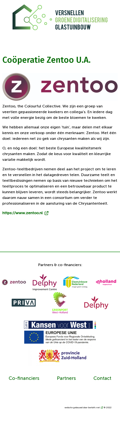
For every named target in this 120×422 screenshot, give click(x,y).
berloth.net (94, 408)
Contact (102, 378)
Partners (66, 378)
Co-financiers (24, 378)
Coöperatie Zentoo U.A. (46, 60)
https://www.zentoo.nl (22, 213)
